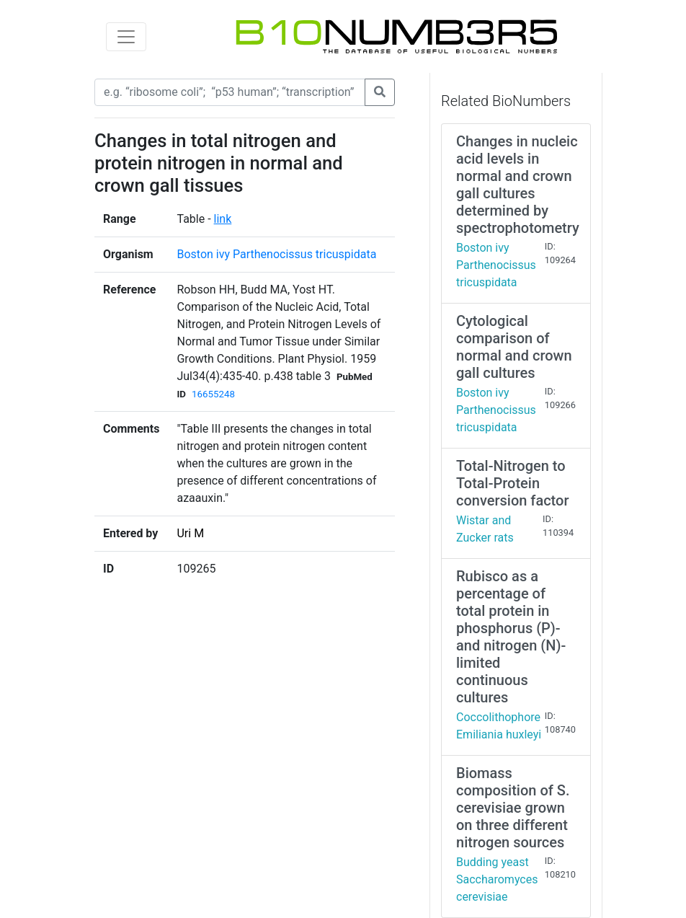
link (223, 219)
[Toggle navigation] (126, 36)
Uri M (190, 533)
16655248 (213, 394)
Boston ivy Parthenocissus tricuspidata (276, 254)
